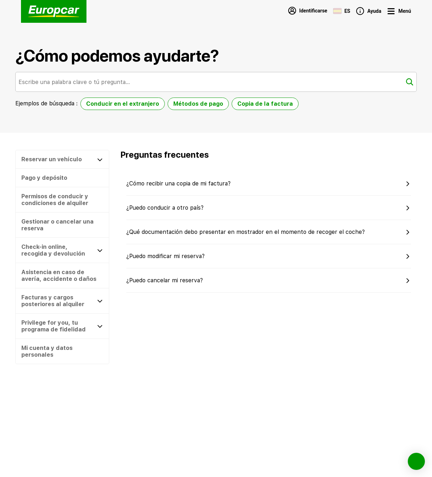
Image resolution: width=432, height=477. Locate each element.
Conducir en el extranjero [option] (122, 103)
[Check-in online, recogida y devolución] (62, 250)
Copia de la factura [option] (265, 103)
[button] (62, 178)
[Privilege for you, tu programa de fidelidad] (62, 326)
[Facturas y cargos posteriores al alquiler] (62, 300)
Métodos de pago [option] (198, 103)
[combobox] (216, 82)
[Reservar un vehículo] (62, 159)
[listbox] (189, 105)
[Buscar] (409, 82)
